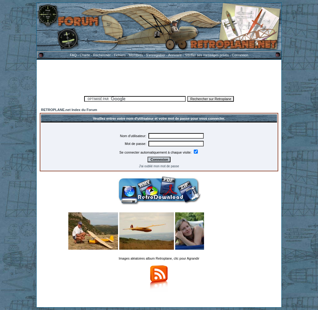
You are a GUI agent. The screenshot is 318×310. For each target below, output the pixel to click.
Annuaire (175, 55)
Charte (85, 55)
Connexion (240, 55)
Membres (136, 55)
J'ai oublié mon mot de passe (159, 166)
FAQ (73, 55)
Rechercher (102, 55)
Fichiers (120, 55)
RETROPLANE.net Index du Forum (69, 110)
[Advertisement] (159, 77)
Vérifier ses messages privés (207, 55)
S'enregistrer (155, 55)
